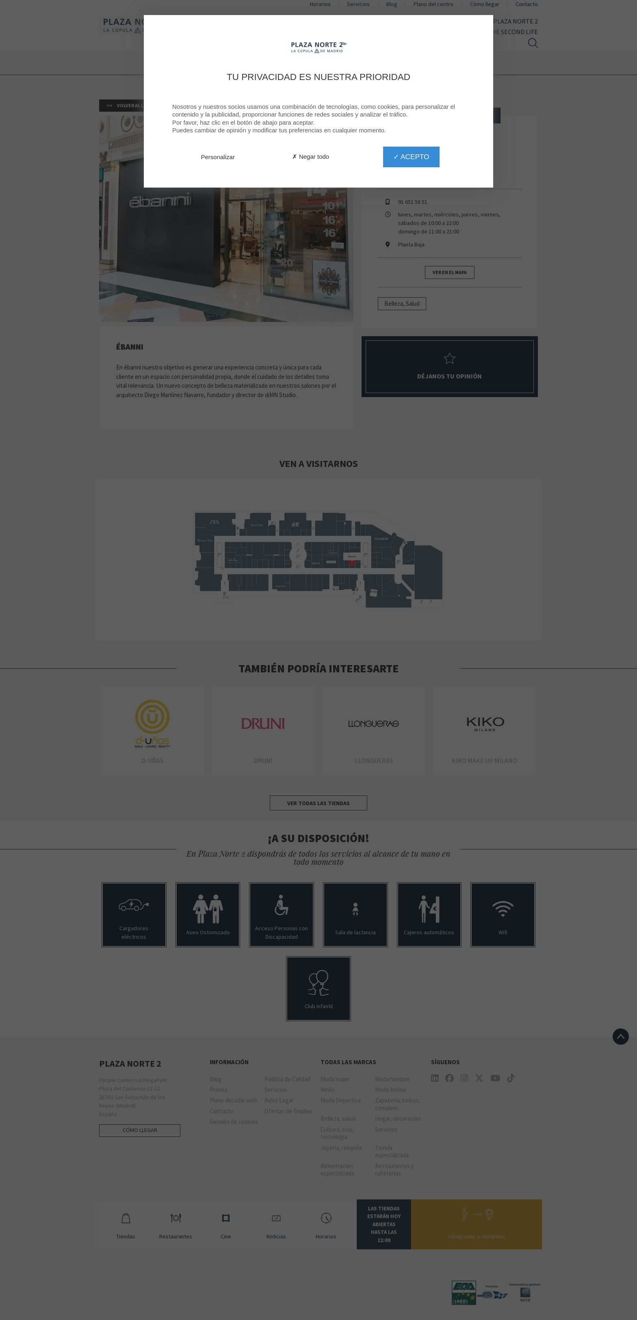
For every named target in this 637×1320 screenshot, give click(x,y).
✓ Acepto (411, 157)
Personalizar (218, 156)
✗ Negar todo (310, 156)
